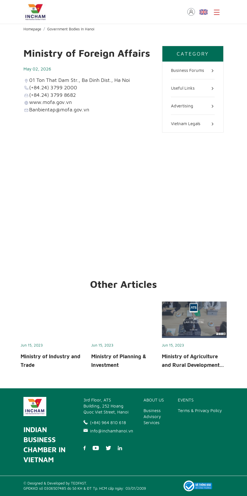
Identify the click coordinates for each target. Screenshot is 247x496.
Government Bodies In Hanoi (70, 29)
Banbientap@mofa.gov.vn (59, 109)
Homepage (32, 29)
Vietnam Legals (185, 123)
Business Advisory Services (152, 416)
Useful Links (183, 88)
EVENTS (186, 399)
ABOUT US (154, 399)
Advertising (182, 105)
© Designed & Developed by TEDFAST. (55, 483)
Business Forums (187, 70)
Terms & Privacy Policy (200, 410)
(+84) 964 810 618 (104, 422)
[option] (53, 337)
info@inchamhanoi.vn (106, 430)
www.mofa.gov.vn (50, 102)
